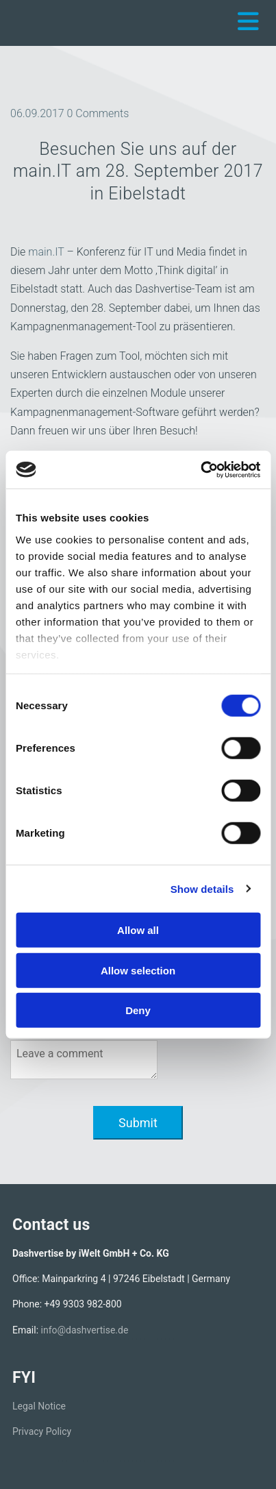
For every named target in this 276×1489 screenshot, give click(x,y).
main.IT (46, 251)
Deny (138, 1010)
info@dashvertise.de (85, 1330)
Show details (202, 888)
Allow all (138, 930)
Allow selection (138, 970)
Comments (98, 113)
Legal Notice (39, 1406)
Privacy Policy (41, 1431)
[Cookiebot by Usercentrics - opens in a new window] (200, 469)
